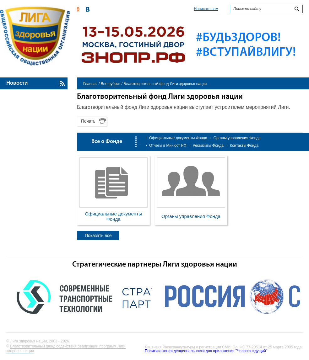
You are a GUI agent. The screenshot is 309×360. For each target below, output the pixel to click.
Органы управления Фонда (237, 138)
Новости (17, 83)
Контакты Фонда (244, 145)
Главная (90, 84)
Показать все (98, 235)
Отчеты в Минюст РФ (168, 145)
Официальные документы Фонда (178, 138)
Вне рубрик (111, 84)
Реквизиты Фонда (208, 145)
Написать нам (206, 9)
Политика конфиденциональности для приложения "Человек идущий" (206, 351)
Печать (88, 121)
